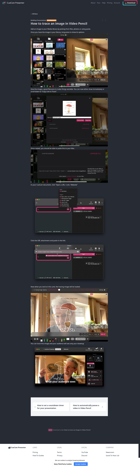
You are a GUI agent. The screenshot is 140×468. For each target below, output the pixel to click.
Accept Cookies (80, 464)
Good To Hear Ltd (112, 455)
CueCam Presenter (17, 447)
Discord (84, 455)
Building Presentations (38, 20)
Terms (59, 452)
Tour (98, 3)
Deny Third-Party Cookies (63, 464)
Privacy (59, 455)
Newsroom (110, 452)
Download (130, 3)
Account (117, 3)
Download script (69, 430)
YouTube (84, 452)
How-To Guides (38, 455)
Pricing (109, 3)
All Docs (34, 14)
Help (103, 3)
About (93, 3)
